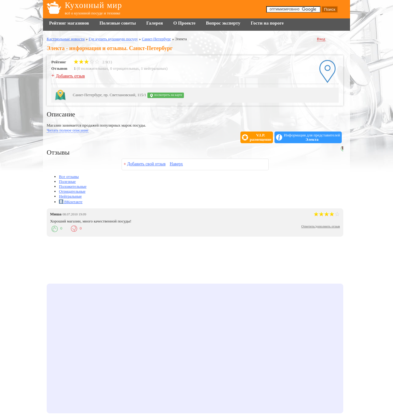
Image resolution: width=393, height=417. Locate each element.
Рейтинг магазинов (69, 23)
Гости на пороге (267, 23)
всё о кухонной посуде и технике (92, 13)
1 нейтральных (153, 68)
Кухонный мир (93, 5)
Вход (321, 39)
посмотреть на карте (165, 95)
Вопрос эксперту (223, 23)
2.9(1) (93, 62)
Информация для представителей (312, 137)
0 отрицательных (124, 68)
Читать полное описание (67, 130)
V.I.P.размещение (260, 137)
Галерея (154, 23)
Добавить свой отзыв (146, 164)
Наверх (176, 164)
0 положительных (93, 68)
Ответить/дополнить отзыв (320, 226)
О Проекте (184, 23)
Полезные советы (117, 23)
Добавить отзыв (70, 76)
